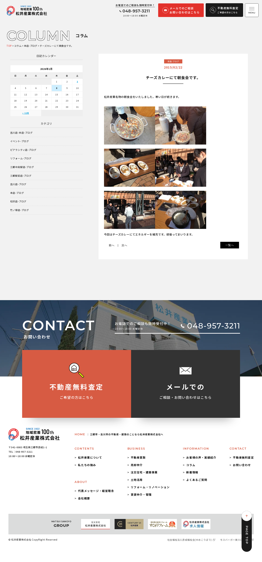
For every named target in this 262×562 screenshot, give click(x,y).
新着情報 (192, 472)
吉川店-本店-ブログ (21, 132)
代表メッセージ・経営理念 (96, 491)
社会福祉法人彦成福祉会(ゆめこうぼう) (189, 539)
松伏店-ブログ (18, 201)
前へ (112, 245)
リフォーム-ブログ (20, 158)
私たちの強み (87, 465)
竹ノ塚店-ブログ (19, 210)
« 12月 (25, 113)
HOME (119, 434)
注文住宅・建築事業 (144, 472)
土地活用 (137, 480)
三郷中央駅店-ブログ (22, 167)
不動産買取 (138, 457)
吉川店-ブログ (18, 184)
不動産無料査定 (243, 457)
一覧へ (229, 245)
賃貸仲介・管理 (141, 494)
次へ (124, 245)
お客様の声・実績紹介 (201, 457)
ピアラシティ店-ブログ (23, 150)
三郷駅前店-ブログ (20, 175)
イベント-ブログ (19, 141)
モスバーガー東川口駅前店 (235, 539)
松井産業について (90, 457)
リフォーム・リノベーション (150, 487)
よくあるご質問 (196, 480)
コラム (190, 465)
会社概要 (84, 498)
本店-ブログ (17, 193)
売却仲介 (137, 465)
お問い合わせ (242, 465)
